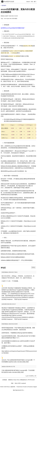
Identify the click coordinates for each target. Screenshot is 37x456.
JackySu (4, 366)
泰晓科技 (10, 379)
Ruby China (16, 379)
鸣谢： (12, 383)
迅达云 (16, 383)
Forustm (25, 386)
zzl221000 (4, 304)
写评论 (33, 267)
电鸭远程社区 (23, 379)
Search (28, 1)
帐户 (35, 1)
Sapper (35, 386)
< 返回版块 (3, 5)
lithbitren (3, 16)
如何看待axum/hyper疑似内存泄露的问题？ (13, 28)
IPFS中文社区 (31, 379)
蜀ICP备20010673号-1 (18, 390)
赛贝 (19, 383)
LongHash (23, 383)
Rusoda (30, 386)
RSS (32, 1)
